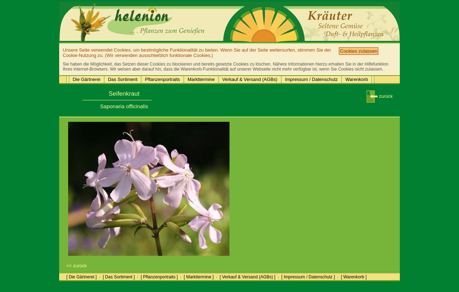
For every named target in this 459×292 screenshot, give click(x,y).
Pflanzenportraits (162, 79)
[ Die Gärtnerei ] (81, 276)
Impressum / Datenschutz (311, 79)
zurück (379, 96)
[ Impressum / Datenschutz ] (308, 276)
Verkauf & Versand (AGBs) (250, 79)
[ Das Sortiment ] (118, 276)
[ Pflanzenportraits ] (159, 276)
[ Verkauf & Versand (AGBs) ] (247, 276)
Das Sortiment (122, 79)
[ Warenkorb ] (354, 276)
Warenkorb (356, 79)
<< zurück (76, 265)
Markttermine (201, 79)
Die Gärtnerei (86, 79)
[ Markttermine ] (198, 276)
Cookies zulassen (358, 51)
